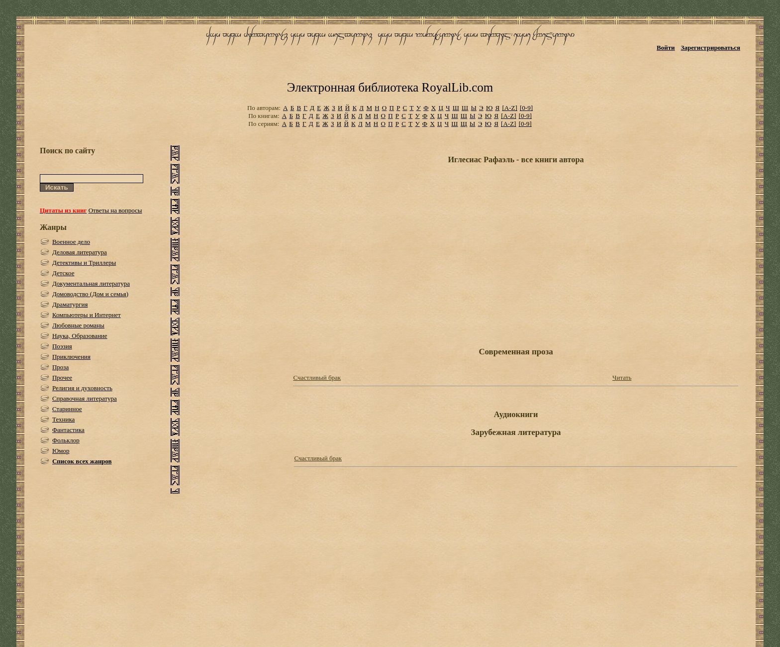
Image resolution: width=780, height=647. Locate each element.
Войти (666, 47)
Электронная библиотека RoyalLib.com (390, 87)
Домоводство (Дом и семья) (90, 294)
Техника (63, 419)
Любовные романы (78, 325)
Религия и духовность (82, 388)
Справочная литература (84, 398)
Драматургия (70, 304)
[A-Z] (509, 107)
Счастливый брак (317, 377)
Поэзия (62, 346)
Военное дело (71, 241)
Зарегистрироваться (710, 47)
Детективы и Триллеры (84, 262)
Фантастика (68, 429)
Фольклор (66, 440)
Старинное (67, 409)
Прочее (62, 377)
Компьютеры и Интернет (86, 315)
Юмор (61, 450)
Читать (621, 377)
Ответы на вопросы (115, 210)
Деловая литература (79, 252)
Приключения (71, 356)
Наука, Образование (79, 335)
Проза (60, 367)
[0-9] (526, 107)
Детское (63, 273)
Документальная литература (91, 283)
